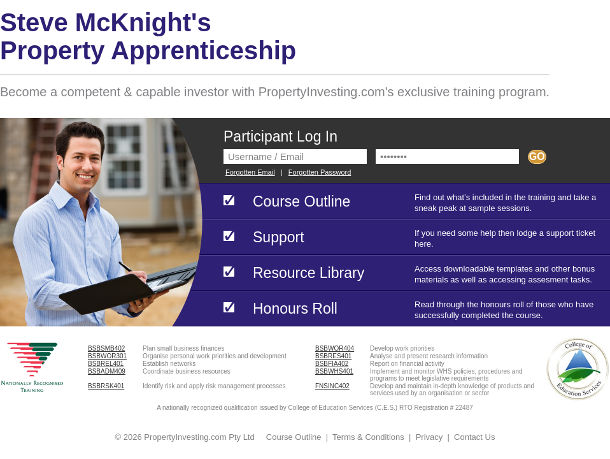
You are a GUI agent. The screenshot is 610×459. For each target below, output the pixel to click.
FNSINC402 (332, 386)
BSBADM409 (106, 371)
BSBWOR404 (334, 348)
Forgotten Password (319, 172)
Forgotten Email (250, 172)
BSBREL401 (106, 363)
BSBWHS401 (334, 371)
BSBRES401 (333, 356)
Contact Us (474, 437)
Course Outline (294, 437)
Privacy (429, 437)
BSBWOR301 (107, 356)
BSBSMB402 (106, 348)
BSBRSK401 (106, 386)
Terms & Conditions (368, 437)
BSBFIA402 (331, 363)
